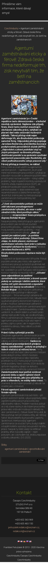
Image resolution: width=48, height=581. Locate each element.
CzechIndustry (11, 47)
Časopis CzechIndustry (30, 574)
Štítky (4, 464)
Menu (41, 6)
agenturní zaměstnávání (16, 468)
